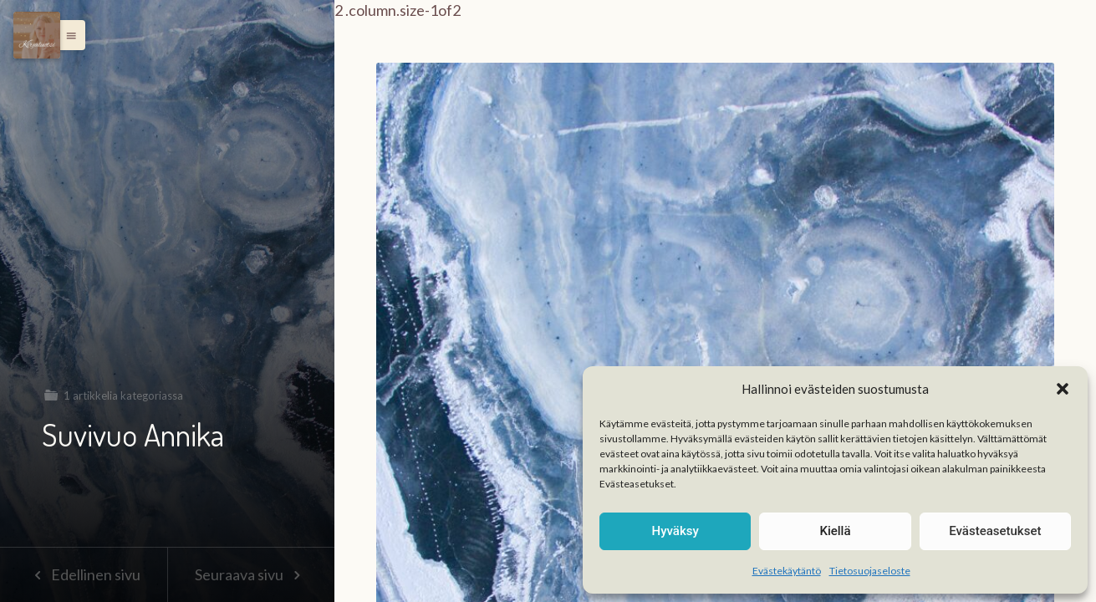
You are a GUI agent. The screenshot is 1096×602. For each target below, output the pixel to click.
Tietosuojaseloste (869, 570)
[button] (1062, 388)
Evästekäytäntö (786, 570)
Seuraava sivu (251, 574)
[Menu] (36, 35)
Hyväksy (675, 530)
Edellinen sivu (83, 574)
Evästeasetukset (995, 530)
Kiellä (834, 530)
